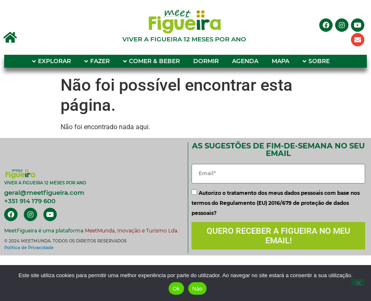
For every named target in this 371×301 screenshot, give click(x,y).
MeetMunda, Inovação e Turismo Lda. (132, 230)
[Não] (358, 282)
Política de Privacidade (28, 247)
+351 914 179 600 (30, 201)
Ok (176, 289)
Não (197, 289)
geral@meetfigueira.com (44, 192)
